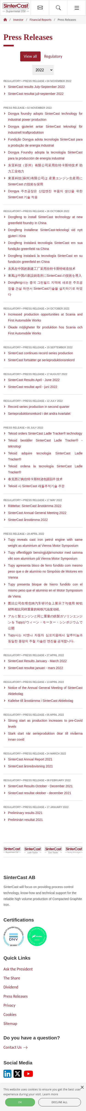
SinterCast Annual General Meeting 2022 (37, 513)
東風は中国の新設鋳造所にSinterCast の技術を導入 (45, 275)
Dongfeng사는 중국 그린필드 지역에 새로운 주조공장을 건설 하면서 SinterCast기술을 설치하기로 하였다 (45, 288)
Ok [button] (20, 1102)
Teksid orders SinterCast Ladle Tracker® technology (45, 433)
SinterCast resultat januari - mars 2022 (35, 668)
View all (30, 56)
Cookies (10, 1014)
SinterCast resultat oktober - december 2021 (39, 793)
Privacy (9, 1005)
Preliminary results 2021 (25, 813)
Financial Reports (41, 20)
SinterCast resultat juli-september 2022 (36, 94)
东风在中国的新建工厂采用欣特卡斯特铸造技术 (41, 268)
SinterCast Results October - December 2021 (40, 786)
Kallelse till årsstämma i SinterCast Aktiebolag (40, 701)
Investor (18, 20)
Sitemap (10, 1023)
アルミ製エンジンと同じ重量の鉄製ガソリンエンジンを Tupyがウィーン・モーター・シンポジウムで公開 (45, 622)
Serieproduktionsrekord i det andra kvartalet (39, 413)
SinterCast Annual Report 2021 (30, 759)
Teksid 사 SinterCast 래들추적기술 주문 (36, 486)
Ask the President (18, 969)
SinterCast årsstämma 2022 (28, 520)
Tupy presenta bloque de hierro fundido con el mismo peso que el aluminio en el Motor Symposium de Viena (45, 590)
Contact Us (12, 1047)
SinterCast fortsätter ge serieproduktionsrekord (41, 360)
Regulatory (53, 56)
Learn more (50, 1094)
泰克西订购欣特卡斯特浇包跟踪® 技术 (35, 479)
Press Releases (15, 996)
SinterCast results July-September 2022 (36, 87)
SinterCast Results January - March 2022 (37, 661)
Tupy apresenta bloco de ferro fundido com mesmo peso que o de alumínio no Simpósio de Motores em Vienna (45, 571)
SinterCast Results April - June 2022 (34, 380)
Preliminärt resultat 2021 (25, 820)
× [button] (82, 1087)
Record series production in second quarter (38, 406)
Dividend (10, 987)
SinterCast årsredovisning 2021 (30, 766)
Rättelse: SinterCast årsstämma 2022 (34, 506)
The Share (11, 978)
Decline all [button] (60, 1102)
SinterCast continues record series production (40, 353)
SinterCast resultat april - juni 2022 (32, 387)
